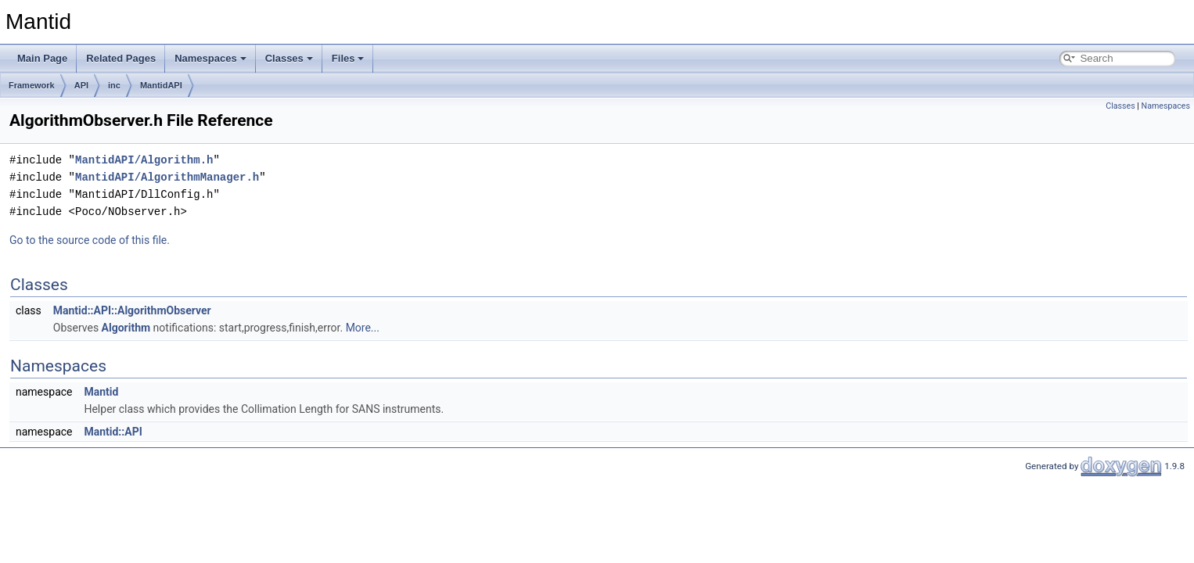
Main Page (42, 58)
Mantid (101, 391)
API (81, 85)
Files (348, 58)
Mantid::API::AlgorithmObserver (132, 310)
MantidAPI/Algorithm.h (144, 159)
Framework (32, 85)
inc (114, 85)
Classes (289, 58)
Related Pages (121, 58)
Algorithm (126, 327)
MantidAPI (161, 85)
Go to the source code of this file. (89, 240)
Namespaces (210, 58)
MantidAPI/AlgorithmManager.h (167, 177)
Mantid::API (113, 431)
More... (362, 327)
